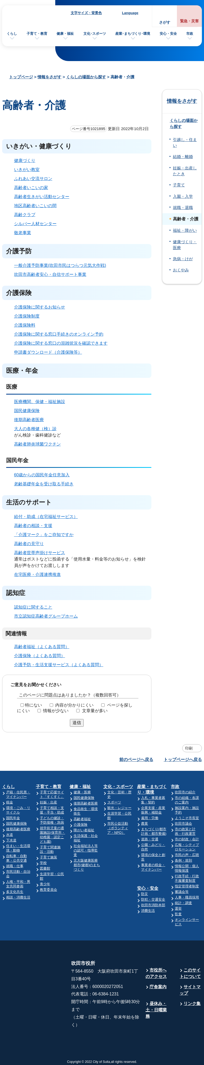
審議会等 (182, 892)
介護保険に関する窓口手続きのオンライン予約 (58, 334)
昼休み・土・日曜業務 (156, 1010)
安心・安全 (168, 34)
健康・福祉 (65, 34)
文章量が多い (95, 710)
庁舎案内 (158, 987)
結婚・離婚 (183, 157)
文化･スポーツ (94, 34)
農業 (144, 824)
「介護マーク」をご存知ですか (44, 534)
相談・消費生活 (18, 897)
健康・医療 (82, 792)
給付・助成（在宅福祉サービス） (46, 516)
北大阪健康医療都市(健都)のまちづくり (87, 864)
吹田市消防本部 (153, 905)
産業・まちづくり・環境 (152, 789)
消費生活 (148, 911)
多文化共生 (14, 892)
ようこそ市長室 (187, 818)
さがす (164, 22)
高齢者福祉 (82, 819)
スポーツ (114, 802)
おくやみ (181, 270)
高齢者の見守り (29, 543)
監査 (178, 914)
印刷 (189, 748)
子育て (179, 185)
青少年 (45, 884)
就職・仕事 (14, 866)
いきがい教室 (27, 169)
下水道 (11, 840)
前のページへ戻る (136, 759)
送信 (77, 722)
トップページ (21, 77)
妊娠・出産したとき (185, 171)
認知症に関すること (33, 607)
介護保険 (80, 825)
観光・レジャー (119, 808)
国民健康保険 (27, 410)
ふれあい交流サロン (33, 178)
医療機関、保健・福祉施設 (39, 401)
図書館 (45, 868)
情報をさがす (49, 77)
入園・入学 (183, 196)
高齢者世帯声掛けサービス (39, 552)
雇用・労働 (149, 818)
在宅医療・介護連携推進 (37, 574)
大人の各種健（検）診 (35, 428)
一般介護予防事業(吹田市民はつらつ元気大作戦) (60, 265)
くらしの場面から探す (86, 77)
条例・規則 (183, 860)
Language (130, 13)
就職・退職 (183, 208)
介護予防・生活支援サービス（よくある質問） (58, 664)
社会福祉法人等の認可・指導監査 (86, 850)
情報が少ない (56, 710)
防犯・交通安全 (153, 899)
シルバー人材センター (35, 223)
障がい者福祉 (84, 830)
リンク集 (192, 1003)
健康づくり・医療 (185, 245)
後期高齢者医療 (29, 419)
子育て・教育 (37, 34)
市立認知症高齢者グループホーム (46, 616)
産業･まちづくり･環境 (132, 34)
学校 (43, 863)
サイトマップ (190, 990)
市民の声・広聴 (187, 855)
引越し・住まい (185, 143)
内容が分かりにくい (74, 705)
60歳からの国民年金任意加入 (42, 475)
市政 (189, 34)
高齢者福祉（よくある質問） (41, 646)
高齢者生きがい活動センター (41, 196)
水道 (9, 835)
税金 (9, 802)
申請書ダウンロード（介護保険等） (48, 352)
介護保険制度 (27, 316)
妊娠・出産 (48, 802)
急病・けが (183, 259)
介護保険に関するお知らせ (39, 307)
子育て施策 (48, 857)
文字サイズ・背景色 (86, 13)
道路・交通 (149, 839)
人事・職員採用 (187, 897)
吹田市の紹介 (185, 792)
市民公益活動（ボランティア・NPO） (117, 828)
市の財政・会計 (187, 839)
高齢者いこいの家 (31, 187)
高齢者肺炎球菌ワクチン (37, 444)
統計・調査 (183, 903)
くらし (12, 34)
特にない (33, 705)
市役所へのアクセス (156, 973)
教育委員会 (48, 890)
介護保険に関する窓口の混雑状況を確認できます (61, 343)
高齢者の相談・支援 (33, 525)
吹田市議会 (183, 824)
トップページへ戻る (183, 759)
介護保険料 (24, 325)
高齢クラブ (24, 214)
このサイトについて (190, 973)
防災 (144, 894)
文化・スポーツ (118, 786)
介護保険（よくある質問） (39, 655)
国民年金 (13, 818)
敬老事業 (22, 232)
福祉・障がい (185, 230)
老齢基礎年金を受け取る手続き (44, 484)
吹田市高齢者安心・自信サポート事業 (50, 274)
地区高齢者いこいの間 (35, 205)
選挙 (178, 908)
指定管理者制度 (187, 886)
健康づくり (24, 160)
